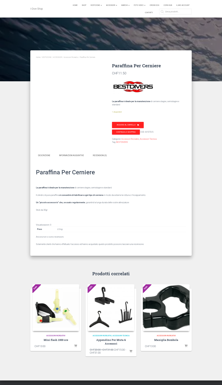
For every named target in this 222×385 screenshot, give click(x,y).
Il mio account (183, 5)
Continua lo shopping (126, 132)
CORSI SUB (168, 5)
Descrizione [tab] (44, 155)
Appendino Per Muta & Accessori (111, 341)
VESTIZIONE (46, 57)
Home (75, 5)
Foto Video (139, 5)
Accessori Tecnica (148, 139)
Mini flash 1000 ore (56, 339)
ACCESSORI (111, 5)
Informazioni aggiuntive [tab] (71, 155)
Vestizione (96, 5)
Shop (84, 5)
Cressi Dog (154, 5)
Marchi (125, 5)
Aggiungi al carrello (126, 125)
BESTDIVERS (122, 142)
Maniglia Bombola (166, 339)
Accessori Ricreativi (71, 57)
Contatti (149, 13)
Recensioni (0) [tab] (100, 155)
